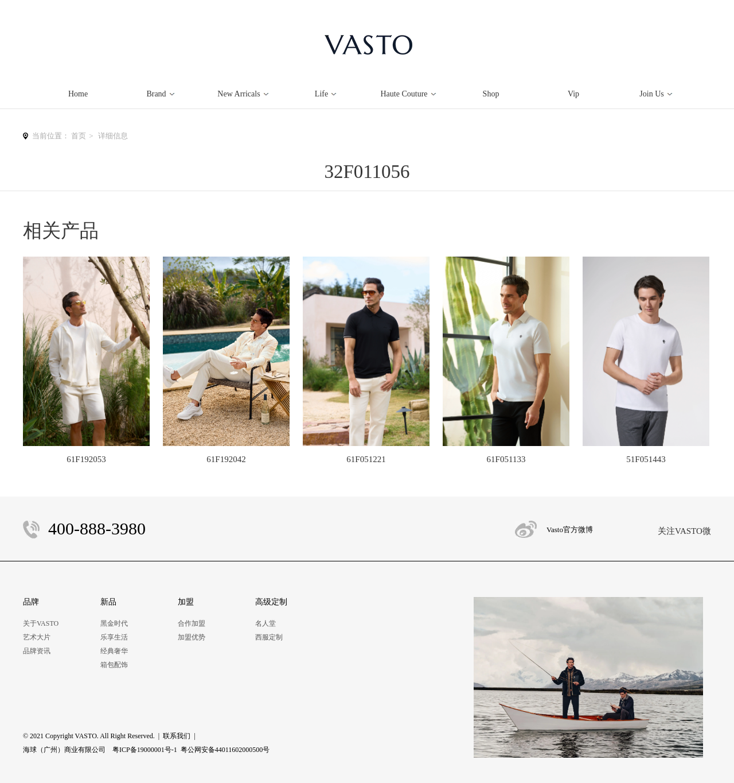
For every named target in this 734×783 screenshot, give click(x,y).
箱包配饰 (114, 665)
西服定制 (269, 637)
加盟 (186, 602)
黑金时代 (114, 623)
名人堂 (265, 623)
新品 (108, 602)
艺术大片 (36, 637)
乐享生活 (114, 637)
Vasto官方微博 (569, 529)
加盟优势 (191, 637)
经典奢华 (114, 651)
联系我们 (176, 736)
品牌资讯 (36, 651)
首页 (78, 135)
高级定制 (271, 602)
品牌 (31, 602)
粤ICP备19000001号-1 (144, 750)
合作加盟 (191, 623)
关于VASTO (40, 623)
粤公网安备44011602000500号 (225, 750)
